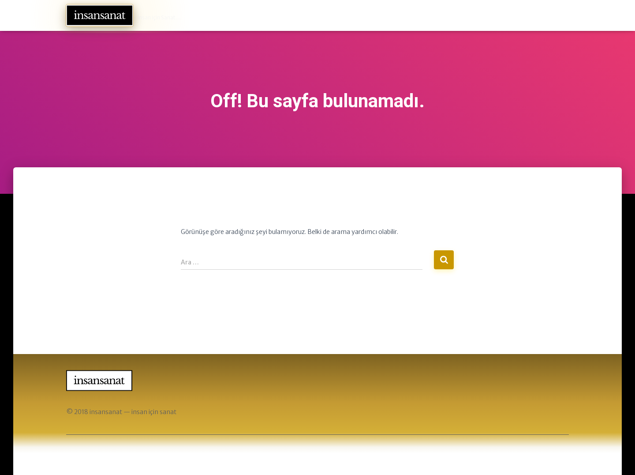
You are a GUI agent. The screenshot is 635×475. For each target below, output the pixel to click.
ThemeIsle (553, 455)
